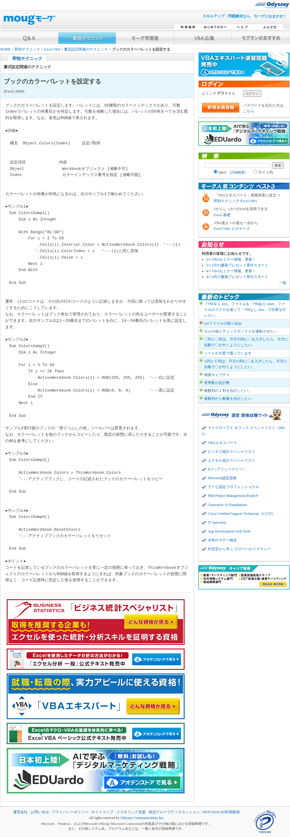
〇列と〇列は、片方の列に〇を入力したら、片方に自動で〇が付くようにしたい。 (246, 342)
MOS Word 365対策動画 (221, 812)
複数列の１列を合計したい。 (228, 391)
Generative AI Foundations (227, 505)
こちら (248, 111)
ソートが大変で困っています (228, 353)
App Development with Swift (229, 531)
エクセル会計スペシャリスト (231, 460)
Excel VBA (52, 49)
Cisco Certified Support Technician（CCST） (241, 514)
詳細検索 (238, 172)
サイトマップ (102, 812)
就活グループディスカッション (174, 812)
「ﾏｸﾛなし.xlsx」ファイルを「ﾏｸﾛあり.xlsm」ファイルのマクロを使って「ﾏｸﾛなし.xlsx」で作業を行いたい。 (245, 310)
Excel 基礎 (222, 215)
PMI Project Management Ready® (233, 496)
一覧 (282, 283)
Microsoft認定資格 (222, 478)
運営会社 (20, 812)
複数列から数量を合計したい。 (229, 398)
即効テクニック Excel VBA (235, 201)
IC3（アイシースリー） (227, 469)
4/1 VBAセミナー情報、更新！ (231, 271)
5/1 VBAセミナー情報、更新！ (231, 259)
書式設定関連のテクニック (86, 49)
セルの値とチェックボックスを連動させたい (240, 331)
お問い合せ (40, 812)
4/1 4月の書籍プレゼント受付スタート (237, 277)
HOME (5, 49)
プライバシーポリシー (70, 812)
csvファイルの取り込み (223, 323)
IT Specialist (217, 522)
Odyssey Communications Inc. (142, 818)
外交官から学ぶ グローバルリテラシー (239, 549)
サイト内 (263, 172)
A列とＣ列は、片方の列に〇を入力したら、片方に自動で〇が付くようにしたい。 (245, 364)
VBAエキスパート (222, 443)
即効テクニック (27, 49)
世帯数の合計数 (217, 383)
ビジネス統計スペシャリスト (231, 451)
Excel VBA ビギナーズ (232, 229)
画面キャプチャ (217, 375)
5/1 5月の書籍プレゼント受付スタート (237, 265)
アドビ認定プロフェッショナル (233, 487)
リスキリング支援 (131, 812)
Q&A (231, 172)
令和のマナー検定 (222, 540)
